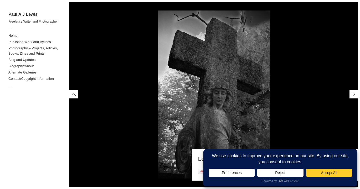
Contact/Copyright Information (31, 79)
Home (13, 36)
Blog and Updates (21, 60)
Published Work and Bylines (29, 42)
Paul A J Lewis (23, 14)
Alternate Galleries (22, 72)
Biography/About (21, 66)
